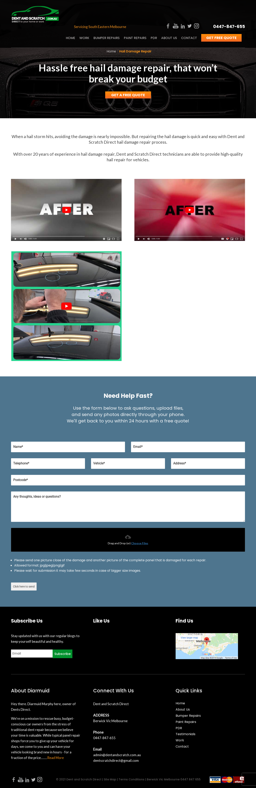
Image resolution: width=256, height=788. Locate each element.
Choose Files (139, 543)
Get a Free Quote (128, 94)
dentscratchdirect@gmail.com (116, 760)
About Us (169, 21)
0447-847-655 (229, 9)
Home (70, 21)
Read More (55, 758)
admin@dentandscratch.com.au (117, 755)
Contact (189, 21)
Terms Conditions (131, 779)
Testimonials (185, 734)
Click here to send (24, 586)
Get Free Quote (221, 20)
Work (84, 21)
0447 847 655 (190, 779)
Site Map (110, 779)
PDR (154, 21)
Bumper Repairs (106, 21)
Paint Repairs (135, 21)
